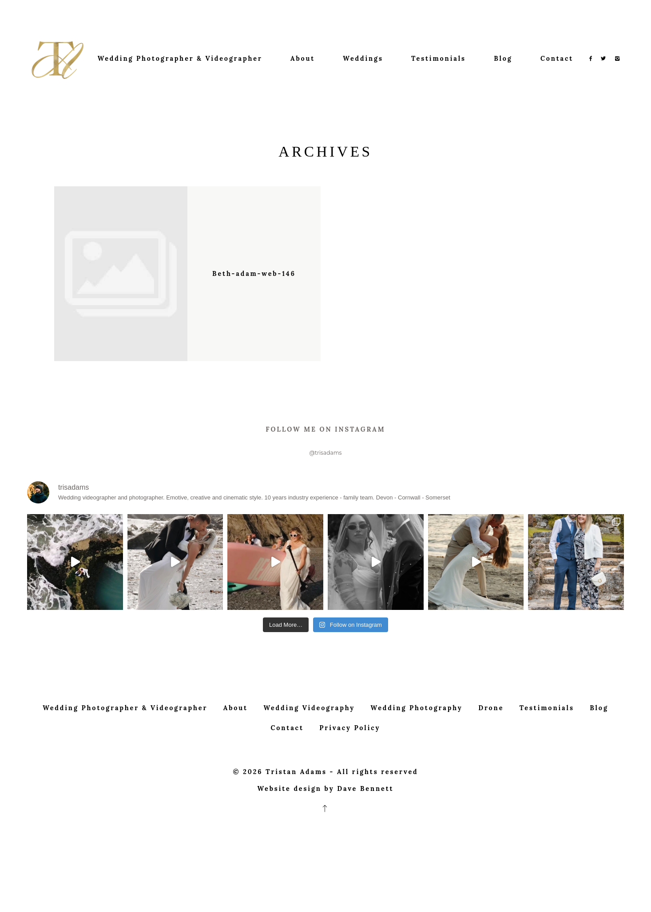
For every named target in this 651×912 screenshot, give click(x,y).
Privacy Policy (349, 758)
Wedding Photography (417, 738)
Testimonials (438, 59)
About (302, 59)
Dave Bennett (365, 818)
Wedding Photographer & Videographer (180, 59)
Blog (503, 59)
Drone (491, 738)
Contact (556, 59)
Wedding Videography (309, 738)
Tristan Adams (296, 802)
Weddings (363, 59)
